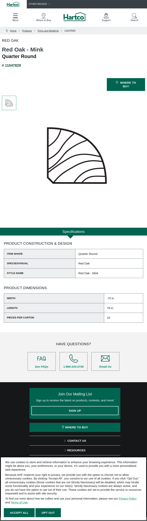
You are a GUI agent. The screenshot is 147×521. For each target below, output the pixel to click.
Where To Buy (75, 427)
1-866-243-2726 (74, 361)
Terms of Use (19, 502)
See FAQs (42, 361)
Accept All (19, 512)
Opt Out (48, 512)
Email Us (105, 361)
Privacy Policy (127, 498)
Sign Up (75, 410)
